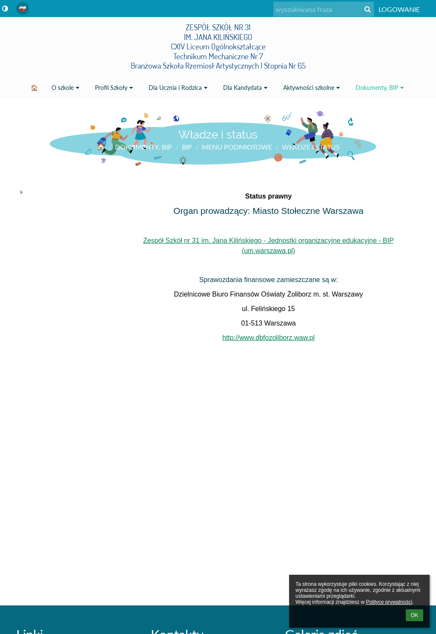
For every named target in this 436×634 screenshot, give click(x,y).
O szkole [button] (66, 87)
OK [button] (414, 615)
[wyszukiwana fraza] (323, 9)
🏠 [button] (34, 87)
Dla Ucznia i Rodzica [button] (179, 87)
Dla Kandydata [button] (246, 87)
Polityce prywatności (389, 602)
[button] (22, 8)
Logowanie (399, 9)
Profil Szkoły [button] (115, 87)
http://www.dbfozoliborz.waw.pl (268, 337)
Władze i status (311, 147)
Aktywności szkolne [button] (312, 87)
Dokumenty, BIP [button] (381, 87)
